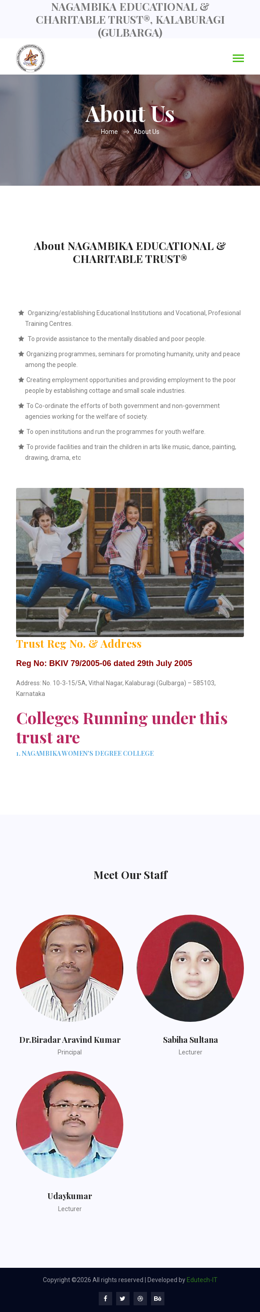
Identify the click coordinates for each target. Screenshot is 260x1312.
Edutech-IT (202, 1279)
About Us (146, 131)
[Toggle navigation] (238, 59)
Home (109, 131)
